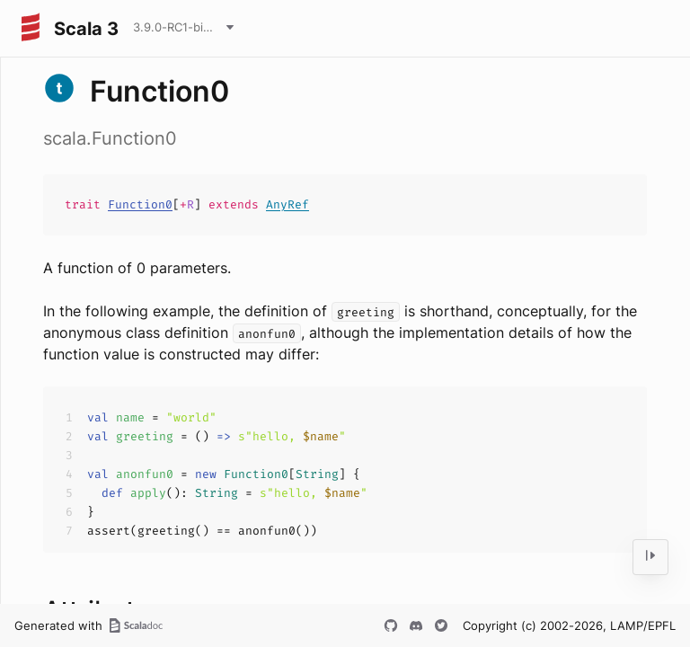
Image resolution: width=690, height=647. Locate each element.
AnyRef (287, 204)
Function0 (140, 204)
